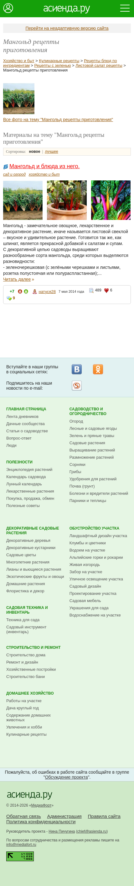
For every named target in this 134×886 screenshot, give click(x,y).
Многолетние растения (27, 562)
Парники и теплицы (88, 500)
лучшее (51, 151)
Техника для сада (22, 619)
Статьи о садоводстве (27, 431)
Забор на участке (86, 571)
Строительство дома (25, 655)
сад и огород (14, 174)
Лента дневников (22, 416)
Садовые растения (87, 442)
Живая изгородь (85, 564)
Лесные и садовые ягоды (93, 428)
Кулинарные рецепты (59, 60)
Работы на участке (24, 700)
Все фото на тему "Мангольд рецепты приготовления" (58, 119)
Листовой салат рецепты (98, 65)
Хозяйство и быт (18, 60)
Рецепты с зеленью (52, 65)
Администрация (64, 816)
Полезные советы (23, 505)
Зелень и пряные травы (92, 435)
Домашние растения (25, 583)
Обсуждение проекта (66, 777)
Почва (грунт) (82, 486)
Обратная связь (23, 816)
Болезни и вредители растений (99, 493)
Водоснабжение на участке (95, 615)
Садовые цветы (21, 554)
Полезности (19, 462)
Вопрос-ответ (19, 438)
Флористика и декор (25, 591)
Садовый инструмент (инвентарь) (26, 629)
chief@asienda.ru (92, 831)
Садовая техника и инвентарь (27, 610)
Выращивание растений (92, 450)
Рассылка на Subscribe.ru (77, 386)
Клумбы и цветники (88, 543)
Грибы (75, 471)
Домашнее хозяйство (30, 693)
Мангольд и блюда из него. (44, 166)
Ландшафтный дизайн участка (98, 535)
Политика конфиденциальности (40, 821)
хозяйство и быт (44, 174)
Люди (11, 445)
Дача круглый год (22, 708)
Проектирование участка (93, 593)
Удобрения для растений (93, 479)
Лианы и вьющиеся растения (33, 569)
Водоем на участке (87, 550)
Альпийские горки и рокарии (96, 557)
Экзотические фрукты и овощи (35, 576)
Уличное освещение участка (96, 579)
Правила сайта (104, 816)
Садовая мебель (85, 600)
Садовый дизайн (85, 586)
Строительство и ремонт (33, 647)
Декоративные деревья (28, 540)
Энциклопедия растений (29, 469)
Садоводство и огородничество (88, 411)
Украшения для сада (89, 608)
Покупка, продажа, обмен (30, 498)
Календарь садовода (26, 476)
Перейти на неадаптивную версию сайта (66, 28)
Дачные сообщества (25, 423)
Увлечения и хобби (24, 727)
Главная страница (26, 409)
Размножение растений (92, 457)
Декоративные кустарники (30, 547)
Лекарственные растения (30, 491)
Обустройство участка (94, 528)
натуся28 (47, 291)
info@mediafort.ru (21, 844)
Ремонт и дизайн (22, 662)
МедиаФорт (41, 805)
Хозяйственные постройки (31, 669)
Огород (76, 421)
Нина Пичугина (62, 831)
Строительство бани (25, 676)
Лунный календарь (24, 484)
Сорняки (77, 464)
